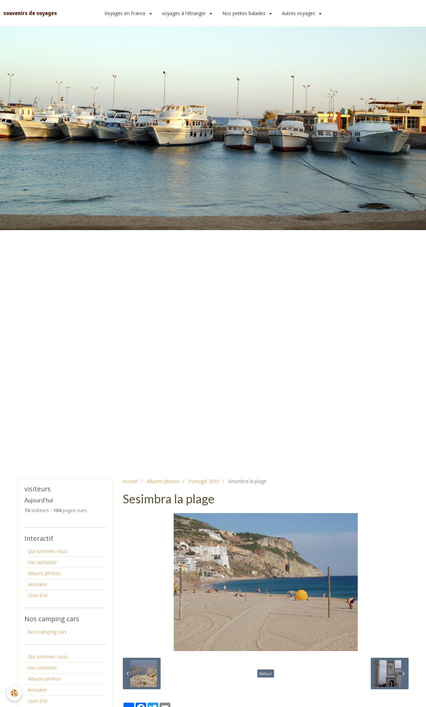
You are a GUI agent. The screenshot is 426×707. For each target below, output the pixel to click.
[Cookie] (14, 693)
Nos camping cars (47, 632)
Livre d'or (38, 595)
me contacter (42, 562)
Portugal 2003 (204, 481)
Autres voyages (299, 13)
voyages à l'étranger (184, 13)
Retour (265, 673)
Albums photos (163, 481)
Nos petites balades (244, 13)
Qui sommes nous (48, 551)
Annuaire (37, 584)
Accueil (130, 481)
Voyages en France (125, 13)
